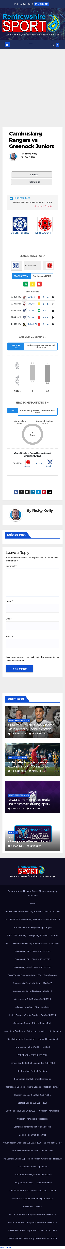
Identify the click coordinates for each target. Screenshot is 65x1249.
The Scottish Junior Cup (14, 1159)
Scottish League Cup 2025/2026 (21, 1111)
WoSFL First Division (32, 1206)
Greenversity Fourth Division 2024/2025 (32, 967)
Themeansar (32, 895)
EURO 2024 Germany (16, 935)
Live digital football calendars (21, 1039)
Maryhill (31, 304)
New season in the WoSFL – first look (32, 1047)
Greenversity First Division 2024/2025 (32, 951)
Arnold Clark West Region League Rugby (32, 927)
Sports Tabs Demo (53, 1143)
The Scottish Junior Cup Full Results (45, 1159)
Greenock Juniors (45, 233)
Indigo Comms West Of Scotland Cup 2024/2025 (32, 1015)
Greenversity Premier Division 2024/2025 (32, 983)
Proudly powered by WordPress (23, 891)
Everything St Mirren (38, 935)
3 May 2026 (17, 846)
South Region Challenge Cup (32, 1135)
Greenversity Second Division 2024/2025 (32, 991)
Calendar (26, 174)
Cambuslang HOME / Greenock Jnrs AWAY (40, 346)
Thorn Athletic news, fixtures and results (33, 1174)
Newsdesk (34, 846)
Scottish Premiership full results (32, 1119)
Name (9, 601)
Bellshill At (32, 324)
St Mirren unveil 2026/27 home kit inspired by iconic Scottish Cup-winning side (31, 729)
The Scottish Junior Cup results (33, 1166)
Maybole (31, 297)
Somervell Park (41, 206)
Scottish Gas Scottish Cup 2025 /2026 (32, 1095)
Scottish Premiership (49, 1111)
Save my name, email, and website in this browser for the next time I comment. (32, 659)
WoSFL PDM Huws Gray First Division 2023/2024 (32, 1214)
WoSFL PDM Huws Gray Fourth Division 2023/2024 (32, 1222)
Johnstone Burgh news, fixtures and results (24, 1031)
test (51, 1150)
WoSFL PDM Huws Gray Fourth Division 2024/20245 (32, 1230)
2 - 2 (45, 304)
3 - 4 (45, 297)
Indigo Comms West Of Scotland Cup (32, 1007)
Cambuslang (20, 233)
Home (32, 903)
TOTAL (12, 410)
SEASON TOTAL (21, 276)
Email (9, 618)
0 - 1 (39, 463)
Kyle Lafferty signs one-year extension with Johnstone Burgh (28, 766)
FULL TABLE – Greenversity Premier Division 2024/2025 (32, 943)
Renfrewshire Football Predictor (32, 1071)
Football (13, 833)
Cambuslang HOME (42, 276)
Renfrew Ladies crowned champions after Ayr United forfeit (28, 841)
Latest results (54, 1031)
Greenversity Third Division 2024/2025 (32, 999)
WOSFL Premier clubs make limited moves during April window (29, 804)
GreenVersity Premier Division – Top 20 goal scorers (32, 975)
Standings (26, 182)
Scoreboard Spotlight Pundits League (23, 1087)
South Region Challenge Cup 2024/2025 (22, 1143)
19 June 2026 (19, 734)
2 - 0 (45, 317)
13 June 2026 (19, 771)
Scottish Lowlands (17, 758)
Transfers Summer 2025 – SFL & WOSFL (28, 1190)
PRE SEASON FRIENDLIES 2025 (32, 1055)
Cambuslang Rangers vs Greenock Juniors (31, 140)
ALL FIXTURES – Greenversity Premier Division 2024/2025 (32, 911)
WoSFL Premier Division (19, 720)
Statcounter (5, 1247)
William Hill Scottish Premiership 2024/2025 (32, 1198)
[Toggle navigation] (30, 45)
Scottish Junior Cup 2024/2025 (32, 1103)
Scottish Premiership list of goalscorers (32, 1127)
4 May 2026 (17, 808)
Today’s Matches (44, 1182)
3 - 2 (45, 311)
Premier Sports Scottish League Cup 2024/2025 (32, 1063)
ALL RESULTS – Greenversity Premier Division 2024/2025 (32, 919)
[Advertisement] (32, 83)
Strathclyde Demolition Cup (25, 1150)
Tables (43, 1150)
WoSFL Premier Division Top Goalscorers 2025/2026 (33, 1238)
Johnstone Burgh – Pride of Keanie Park (32, 1023)
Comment (11, 566)
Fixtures (54, 935)
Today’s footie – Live (23, 1182)
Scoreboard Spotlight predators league (32, 1079)
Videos (53, 1190)
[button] (53, 45)
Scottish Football (51, 1087)
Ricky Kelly (31, 153)
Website (9, 636)
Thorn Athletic (32, 310)
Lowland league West (48, 1039)
